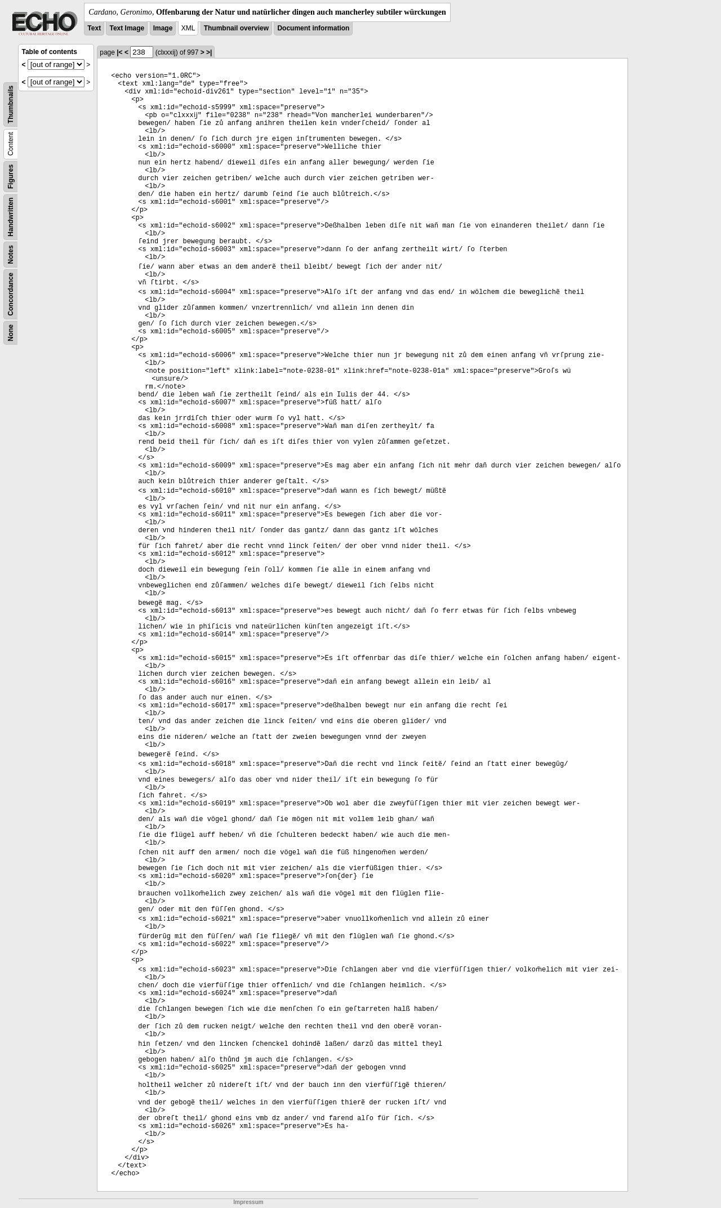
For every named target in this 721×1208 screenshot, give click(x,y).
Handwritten (11, 217)
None (11, 332)
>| (209, 52)
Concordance (11, 294)
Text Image (126, 28)
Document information (313, 28)
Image (163, 28)
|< (119, 52)
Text (94, 28)
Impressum (248, 1202)
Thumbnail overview (236, 28)
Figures (11, 176)
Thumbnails (11, 104)
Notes (11, 254)
